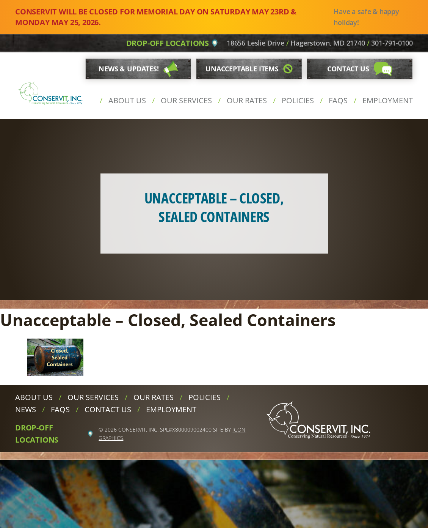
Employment (387, 100)
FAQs (338, 100)
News (25, 409)
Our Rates (247, 100)
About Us (127, 100)
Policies (298, 100)
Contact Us (108, 409)
